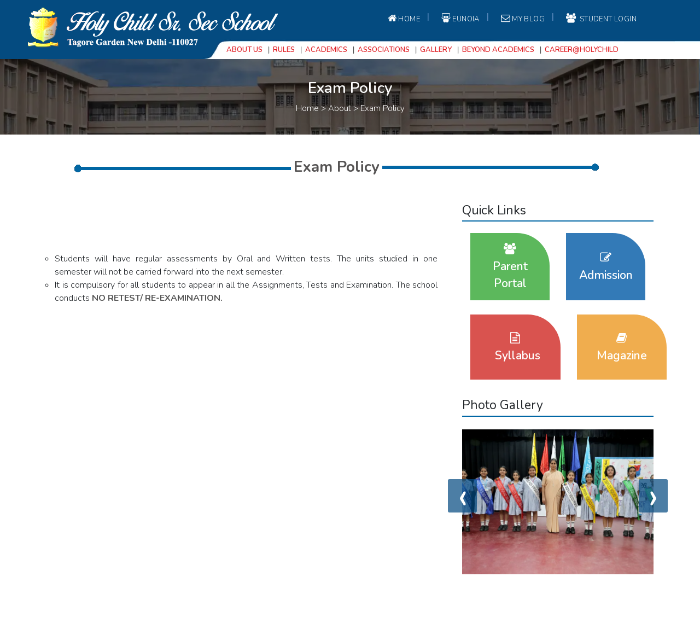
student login (600, 18)
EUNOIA (460, 18)
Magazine (622, 347)
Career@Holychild (582, 50)
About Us (244, 50)
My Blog (522, 18)
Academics (326, 50)
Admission (606, 267)
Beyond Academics (498, 50)
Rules (284, 50)
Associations (384, 50)
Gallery (436, 50)
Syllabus (517, 347)
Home (403, 18)
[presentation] (462, 495)
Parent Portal (510, 267)
